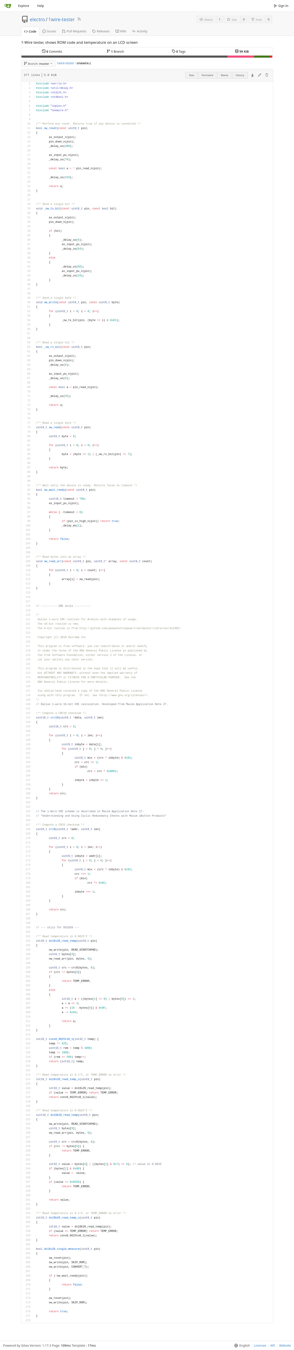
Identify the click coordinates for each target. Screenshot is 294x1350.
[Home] (7, 5)
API (272, 1345)
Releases (100, 31)
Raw (191, 75)
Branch (115, 51)
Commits (52, 51)
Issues (49, 31)
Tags (178, 51)
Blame (224, 75)
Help (40, 6)
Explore (23, 6)
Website (285, 1345)
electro (37, 19)
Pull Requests (74, 31)
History (240, 75)
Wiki (121, 31)
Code (30, 31)
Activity (139, 31)
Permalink (207, 75)
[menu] (241, 1345)
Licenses (260, 1345)
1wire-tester (61, 19)
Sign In (281, 6)
